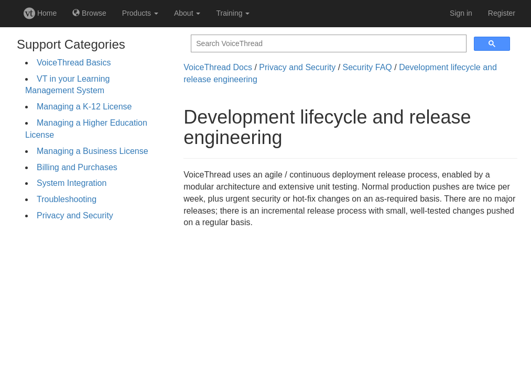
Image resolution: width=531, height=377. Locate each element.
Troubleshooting (66, 199)
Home (40, 13)
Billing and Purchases (77, 167)
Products (140, 13)
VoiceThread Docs (217, 67)
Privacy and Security (75, 215)
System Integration (71, 183)
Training (233, 13)
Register (501, 13)
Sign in (461, 13)
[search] (327, 44)
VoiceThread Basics (74, 62)
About (187, 13)
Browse (89, 13)
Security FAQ (367, 67)
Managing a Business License (92, 151)
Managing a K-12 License (84, 106)
